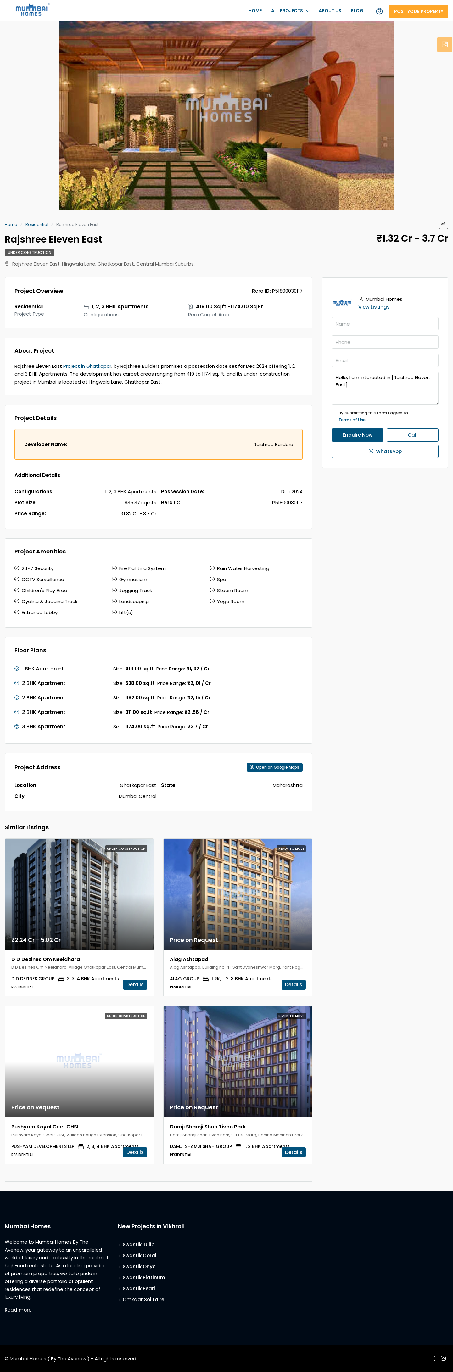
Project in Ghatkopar (87, 366)
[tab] (444, 44)
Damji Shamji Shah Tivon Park (208, 1126)
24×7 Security (37, 568)
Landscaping (134, 601)
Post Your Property (418, 11)
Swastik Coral (139, 1255)
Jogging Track (135, 590)
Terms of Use (352, 420)
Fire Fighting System (142, 568)
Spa (221, 579)
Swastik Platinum (144, 1277)
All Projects (287, 11)
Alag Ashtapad (189, 959)
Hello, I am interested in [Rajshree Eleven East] (385, 388)
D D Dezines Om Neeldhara (45, 959)
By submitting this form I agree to (385, 416)
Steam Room (232, 590)
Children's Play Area (44, 590)
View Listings (374, 307)
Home (255, 11)
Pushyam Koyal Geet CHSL (45, 1126)
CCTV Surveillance (43, 579)
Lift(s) (126, 612)
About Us (330, 11)
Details (135, 984)
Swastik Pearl (139, 1288)
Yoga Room (230, 601)
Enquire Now (357, 435)
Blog (357, 11)
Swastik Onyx (139, 1266)
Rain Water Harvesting (243, 568)
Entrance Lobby (40, 612)
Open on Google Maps (274, 767)
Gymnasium (133, 579)
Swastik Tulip (138, 1244)
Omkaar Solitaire (143, 1299)
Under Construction (29, 252)
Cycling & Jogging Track (49, 601)
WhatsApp (385, 451)
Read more (18, 1310)
